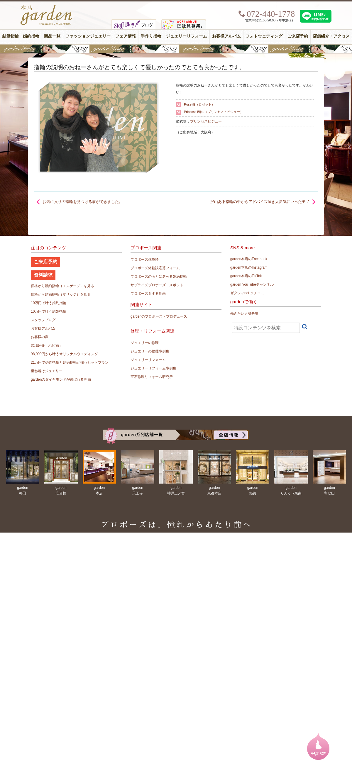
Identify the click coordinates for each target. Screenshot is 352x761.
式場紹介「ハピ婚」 (46, 345)
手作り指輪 (151, 36)
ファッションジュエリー (88, 36)
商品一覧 (52, 36)
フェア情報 (125, 36)
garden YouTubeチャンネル (252, 284)
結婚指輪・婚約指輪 (20, 36)
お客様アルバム (226, 36)
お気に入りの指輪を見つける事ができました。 (83, 201)
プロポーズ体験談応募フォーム (155, 268)
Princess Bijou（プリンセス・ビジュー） (213, 111)
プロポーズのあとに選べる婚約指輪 (159, 276)
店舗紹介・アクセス (331, 36)
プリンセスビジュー (206, 121)
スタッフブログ (43, 320)
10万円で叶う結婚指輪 (48, 311)
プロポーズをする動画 (148, 293)
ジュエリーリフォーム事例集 (153, 368)
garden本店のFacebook (248, 259)
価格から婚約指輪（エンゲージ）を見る (62, 286)
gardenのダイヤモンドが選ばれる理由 (61, 379)
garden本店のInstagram (249, 267)
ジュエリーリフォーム (186, 36)
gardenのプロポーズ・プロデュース (159, 316)
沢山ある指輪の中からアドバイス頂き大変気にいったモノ (259, 201)
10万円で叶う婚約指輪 (48, 303)
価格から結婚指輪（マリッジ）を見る (61, 294)
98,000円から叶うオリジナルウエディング (64, 354)
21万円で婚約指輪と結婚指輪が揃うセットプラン (70, 362)
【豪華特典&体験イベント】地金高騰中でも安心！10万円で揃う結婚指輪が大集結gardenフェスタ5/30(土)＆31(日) (176, 49)
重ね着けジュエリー (46, 371)
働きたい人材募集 (244, 313)
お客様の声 (39, 337)
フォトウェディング (264, 36)
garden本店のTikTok (246, 276)
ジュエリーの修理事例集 (150, 351)
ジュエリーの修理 (145, 343)
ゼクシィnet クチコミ (247, 293)
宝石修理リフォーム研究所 (152, 377)
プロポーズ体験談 (145, 259)
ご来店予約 (297, 36)
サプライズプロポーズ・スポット (157, 285)
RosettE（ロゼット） (199, 104)
